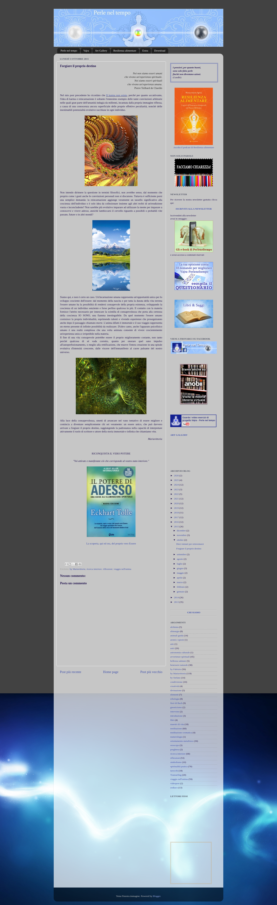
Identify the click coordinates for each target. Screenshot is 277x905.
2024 (176, 484)
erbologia (174, 699)
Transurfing (175, 775)
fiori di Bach (176, 703)
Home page (111, 672)
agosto (180, 559)
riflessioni (108, 569)
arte (172, 644)
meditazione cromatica (181, 732)
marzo (180, 582)
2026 (176, 475)
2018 (176, 512)
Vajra (86, 50)
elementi (174, 694)
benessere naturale (179, 665)
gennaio (181, 591)
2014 (176, 597)
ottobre (180, 540)
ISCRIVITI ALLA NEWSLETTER (194, 208)
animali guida (176, 635)
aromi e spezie (177, 639)
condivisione (176, 682)
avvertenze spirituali (180, 656)
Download (159, 50)
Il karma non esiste (116, 95)
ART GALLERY (178, 435)
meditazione (176, 728)
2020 (176, 503)
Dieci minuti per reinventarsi (190, 544)
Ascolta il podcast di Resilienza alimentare (193, 147)
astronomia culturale (180, 652)
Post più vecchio (151, 672)
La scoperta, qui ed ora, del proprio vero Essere (111, 543)
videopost (175, 783)
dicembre (181, 530)
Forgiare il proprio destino (188, 548)
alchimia (174, 627)
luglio (180, 563)
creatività (174, 686)
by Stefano (175, 677)
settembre (182, 554)
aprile (180, 577)
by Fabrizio (175, 669)
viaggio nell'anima (122, 569)
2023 (176, 489)
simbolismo (175, 762)
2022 (176, 494)
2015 (176, 526)
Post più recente (70, 672)
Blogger (156, 896)
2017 (176, 517)
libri (172, 720)
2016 (176, 522)
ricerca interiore (94, 569)
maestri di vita (177, 724)
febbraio (181, 587)
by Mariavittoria (77, 569)
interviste (174, 711)
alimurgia (174, 631)
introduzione (176, 715)
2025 (176, 480)
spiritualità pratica (179, 766)
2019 (176, 508)
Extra (145, 50)
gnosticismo (176, 707)
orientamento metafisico (181, 741)
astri (172, 648)
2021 (176, 498)
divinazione (175, 690)
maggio (181, 573)
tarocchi (174, 770)
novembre (182, 535)
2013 (176, 602)
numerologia (176, 736)
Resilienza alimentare (124, 50)
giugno (180, 568)
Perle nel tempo (69, 50)
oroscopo (174, 745)
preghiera (174, 749)
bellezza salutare (178, 661)
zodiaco (174, 787)
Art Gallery (101, 50)
